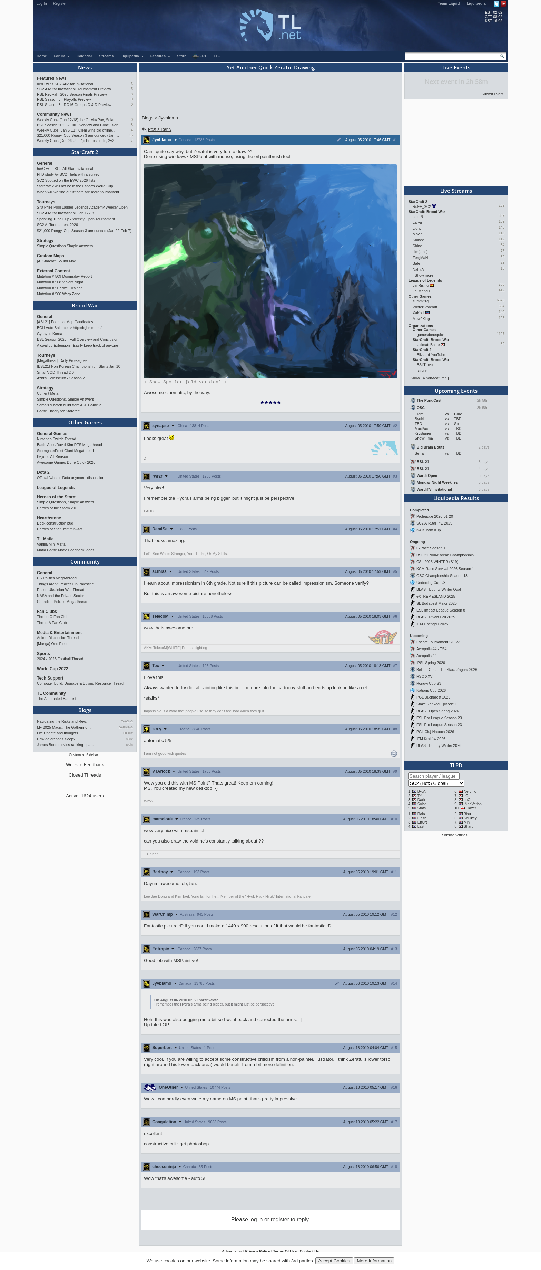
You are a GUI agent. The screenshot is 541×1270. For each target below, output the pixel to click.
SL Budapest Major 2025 (436, 603)
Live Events (456, 67)
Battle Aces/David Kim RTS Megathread (69, 445)
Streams (106, 56)
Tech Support (50, 678)
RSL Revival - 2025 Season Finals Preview (72, 94)
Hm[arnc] (420, 252)
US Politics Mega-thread (57, 578)
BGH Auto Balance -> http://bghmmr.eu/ (69, 328)
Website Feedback (85, 764)
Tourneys (46, 202)
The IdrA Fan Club (52, 622)
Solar (421, 804)
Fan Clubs (47, 611)
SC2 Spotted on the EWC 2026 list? (66, 180)
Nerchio (470, 791)
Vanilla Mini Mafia (51, 544)
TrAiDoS (127, 721)
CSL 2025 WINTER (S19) (437, 562)
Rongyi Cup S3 (428, 683)
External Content (53, 271)
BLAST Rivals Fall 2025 (435, 617)
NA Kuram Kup (428, 530)
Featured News (51, 78)
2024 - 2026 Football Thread (60, 659)
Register (60, 3)
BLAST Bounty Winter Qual (438, 589)
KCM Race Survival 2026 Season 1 (445, 569)
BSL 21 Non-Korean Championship (445, 555)
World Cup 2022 (52, 668)
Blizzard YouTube (431, 355)
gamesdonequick (431, 335)
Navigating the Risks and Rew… (63, 721)
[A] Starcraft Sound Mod (56, 261)
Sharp (468, 826)
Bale (416, 263)
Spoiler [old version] (185, 382)
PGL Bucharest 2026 (433, 697)
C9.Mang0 (421, 291)
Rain (421, 814)
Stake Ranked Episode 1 (436, 704)
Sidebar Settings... (456, 835)
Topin (129, 745)
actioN (418, 216)
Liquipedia (476, 3)
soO (467, 800)
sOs (467, 795)
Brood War (85, 305)
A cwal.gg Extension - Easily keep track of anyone (77, 345)
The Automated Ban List (56, 698)
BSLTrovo (425, 365)
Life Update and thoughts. (58, 733)
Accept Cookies (334, 1260)
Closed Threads (85, 775)
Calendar (84, 56)
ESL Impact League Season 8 (440, 610)
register (280, 1220)
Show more (424, 275)
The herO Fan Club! (53, 617)
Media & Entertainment (59, 632)
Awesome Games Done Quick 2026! (66, 462)
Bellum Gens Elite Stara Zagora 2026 (447, 669)
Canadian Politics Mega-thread (62, 601)
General (44, 163)
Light (417, 228)
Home (42, 56)
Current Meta (47, 393)
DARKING (126, 727)
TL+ (217, 56)
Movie (417, 234)
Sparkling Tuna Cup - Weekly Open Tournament (76, 219)
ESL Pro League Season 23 (439, 718)
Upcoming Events (456, 390)
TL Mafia (45, 539)
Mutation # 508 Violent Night (60, 282)
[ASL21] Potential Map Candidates (65, 322)
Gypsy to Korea (49, 333)
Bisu (467, 814)
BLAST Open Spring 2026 (437, 711)
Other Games (85, 422)
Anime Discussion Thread (58, 638)
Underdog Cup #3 (430, 582)
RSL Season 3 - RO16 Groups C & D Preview (74, 105)
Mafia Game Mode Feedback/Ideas (65, 550)
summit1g (421, 301)
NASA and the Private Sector (60, 596)
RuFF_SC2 (422, 206)
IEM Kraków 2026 (430, 739)
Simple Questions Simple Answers (65, 246)
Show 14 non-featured (429, 378)
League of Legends (56, 487)
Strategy (45, 240)
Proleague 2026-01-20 (434, 516)
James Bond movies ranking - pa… (65, 745)
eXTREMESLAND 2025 (435, 596)
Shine (417, 246)
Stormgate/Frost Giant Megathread (65, 451)
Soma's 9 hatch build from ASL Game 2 (69, 405)
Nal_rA (418, 269)
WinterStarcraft (425, 307)
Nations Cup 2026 (431, 690)
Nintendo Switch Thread (56, 439)
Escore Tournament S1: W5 (438, 642)
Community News (54, 114)
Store (181, 56)
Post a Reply (156, 129)
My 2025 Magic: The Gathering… (64, 727)
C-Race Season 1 (430, 548)
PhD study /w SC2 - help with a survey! (68, 174)
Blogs (84, 709)
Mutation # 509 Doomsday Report (64, 276)
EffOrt (422, 822)
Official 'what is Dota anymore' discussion (70, 477)
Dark (421, 800)
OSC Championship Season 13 (442, 576)
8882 (129, 739)
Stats (421, 808)
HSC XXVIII (426, 676)
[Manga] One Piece (52, 644)
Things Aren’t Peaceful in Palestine (65, 584)
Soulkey (470, 818)
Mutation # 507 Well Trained (60, 288)
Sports (43, 653)
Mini (467, 822)
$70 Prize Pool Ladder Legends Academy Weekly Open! (83, 207)
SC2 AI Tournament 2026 (57, 225)
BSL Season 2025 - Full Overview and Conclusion (77, 125)
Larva (417, 222)
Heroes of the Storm (57, 496)
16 (131, 135)
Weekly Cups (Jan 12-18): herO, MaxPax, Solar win (78, 120)
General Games (52, 433)
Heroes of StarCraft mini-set (59, 529)
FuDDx (128, 733)
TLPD (456, 765)
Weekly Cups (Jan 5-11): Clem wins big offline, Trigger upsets (78, 130)
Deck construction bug (55, 523)
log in (256, 1220)
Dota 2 (43, 472)
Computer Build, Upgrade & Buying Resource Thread (80, 683)
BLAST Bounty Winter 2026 (438, 745)
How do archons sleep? (56, 739)
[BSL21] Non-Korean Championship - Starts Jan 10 (78, 366)
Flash (421, 818)
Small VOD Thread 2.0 (55, 372)
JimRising (421, 285)
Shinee (418, 240)
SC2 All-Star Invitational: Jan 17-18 (65, 213)
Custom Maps (50, 255)
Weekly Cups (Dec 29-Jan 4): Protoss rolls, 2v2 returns (78, 140)
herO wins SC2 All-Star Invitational (65, 84)
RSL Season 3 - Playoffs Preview (64, 99)
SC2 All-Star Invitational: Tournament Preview (74, 89)
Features (160, 56)
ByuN (421, 791)
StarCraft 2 (84, 151)
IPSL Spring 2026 (430, 663)
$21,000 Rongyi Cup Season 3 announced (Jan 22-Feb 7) (78, 135)
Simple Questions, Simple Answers (65, 399)
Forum (62, 56)
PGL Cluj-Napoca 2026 (435, 732)
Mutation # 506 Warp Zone (58, 294)
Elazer (471, 808)
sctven (422, 370)
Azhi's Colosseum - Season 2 (61, 378)
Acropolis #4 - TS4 (431, 649)
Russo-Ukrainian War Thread (60, 590)
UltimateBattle (428, 345)
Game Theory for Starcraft (58, 411)
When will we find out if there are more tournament (78, 192)
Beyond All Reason (52, 456)
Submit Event (492, 94)
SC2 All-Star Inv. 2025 (434, 523)
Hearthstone (49, 518)
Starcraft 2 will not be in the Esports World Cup (75, 186)
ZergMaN (420, 258)
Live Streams (456, 190)
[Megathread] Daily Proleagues (62, 360)
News (85, 67)
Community (85, 561)
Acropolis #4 (426, 656)
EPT (199, 56)
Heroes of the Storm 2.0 (56, 508)
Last (420, 826)
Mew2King (421, 319)
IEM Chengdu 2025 (432, 624)
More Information (374, 1260)
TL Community (51, 693)
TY (419, 795)
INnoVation (473, 804)
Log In (42, 3)
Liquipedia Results (456, 497)
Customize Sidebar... (85, 755)
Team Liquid (449, 3)
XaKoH (418, 313)
